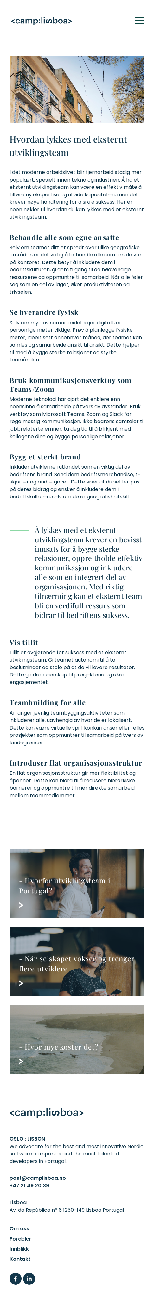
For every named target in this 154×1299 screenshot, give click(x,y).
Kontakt (20, 1259)
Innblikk (19, 1249)
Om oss (19, 1228)
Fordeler (20, 1238)
